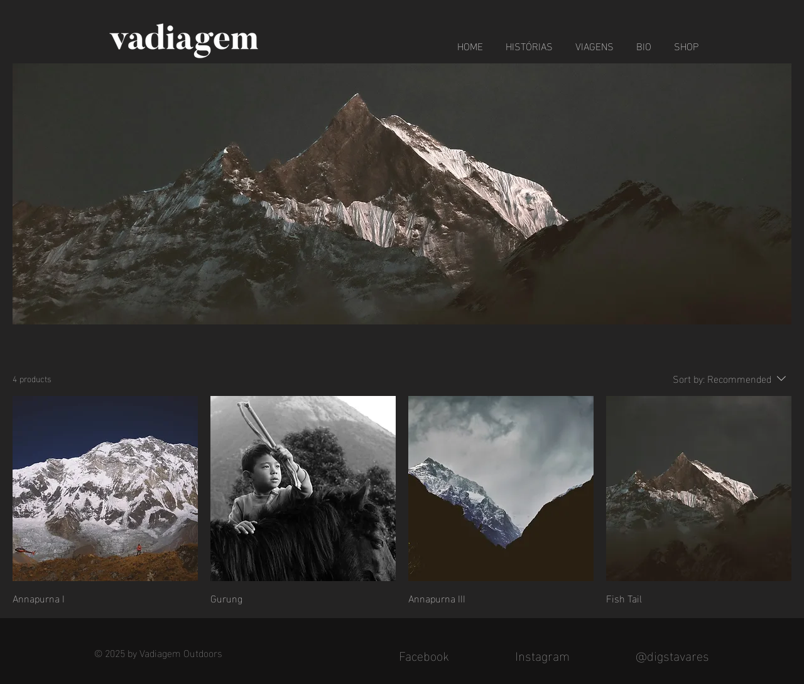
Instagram (542, 654)
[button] (594, 40)
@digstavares (672, 654)
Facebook (424, 654)
